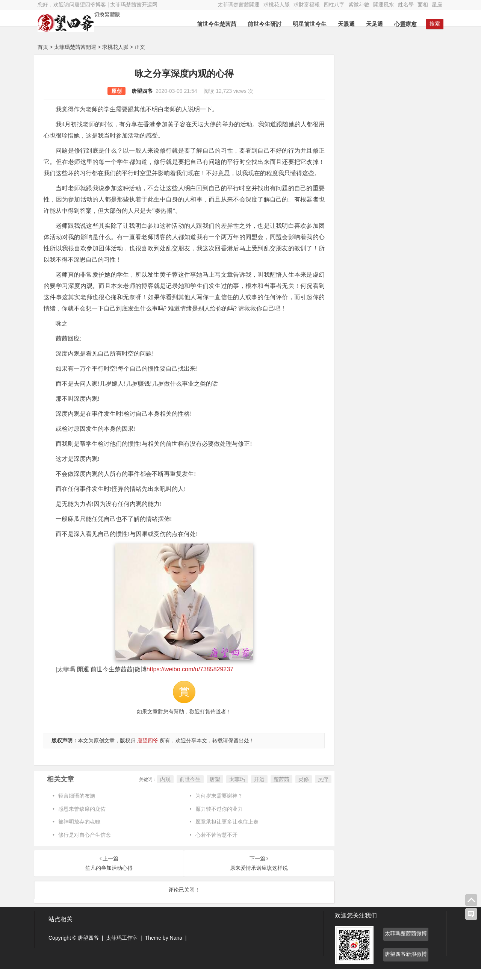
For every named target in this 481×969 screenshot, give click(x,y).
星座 (437, 5)
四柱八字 (334, 5)
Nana (176, 938)
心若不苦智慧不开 (216, 835)
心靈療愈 (405, 24)
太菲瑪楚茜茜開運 (239, 5)
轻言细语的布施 (76, 796)
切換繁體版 (107, 14)
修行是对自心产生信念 (84, 835)
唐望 (215, 779)
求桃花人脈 (276, 5)
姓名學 (406, 5)
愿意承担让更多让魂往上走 (227, 822)
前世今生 (190, 779)
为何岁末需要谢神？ (219, 796)
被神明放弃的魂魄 (79, 822)
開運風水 (383, 5)
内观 (165, 779)
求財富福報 (306, 5)
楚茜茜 (281, 779)
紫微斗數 (358, 5)
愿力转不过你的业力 (219, 809)
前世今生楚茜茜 (216, 24)
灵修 (303, 779)
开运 (259, 779)
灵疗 (323, 779)
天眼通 (346, 24)
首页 (43, 47)
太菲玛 (237, 779)
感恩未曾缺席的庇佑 (82, 809)
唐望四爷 (142, 91)
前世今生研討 (264, 24)
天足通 (374, 24)
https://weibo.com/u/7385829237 (190, 669)
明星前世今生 (310, 24)
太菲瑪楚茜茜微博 (406, 933)
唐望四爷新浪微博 (406, 954)
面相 (422, 5)
